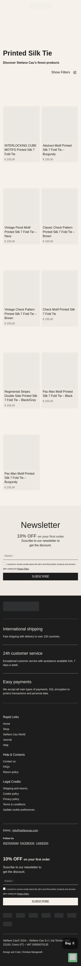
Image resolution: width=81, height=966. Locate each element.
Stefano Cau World (14, 734)
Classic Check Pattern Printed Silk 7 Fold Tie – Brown (59, 232)
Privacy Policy (23, 569)
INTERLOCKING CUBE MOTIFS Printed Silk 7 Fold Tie (20, 150)
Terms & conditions (14, 804)
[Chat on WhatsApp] (73, 957)
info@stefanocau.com (25, 830)
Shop (6, 729)
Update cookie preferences (19, 809)
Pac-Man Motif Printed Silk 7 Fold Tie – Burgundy (19, 478)
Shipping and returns (15, 788)
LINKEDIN (42, 843)
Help (5, 745)
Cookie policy (11, 793)
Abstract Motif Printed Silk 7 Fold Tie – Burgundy (57, 150)
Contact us (9, 761)
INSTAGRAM (11, 843)
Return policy (11, 772)
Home (6, 723)
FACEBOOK (27, 843)
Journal (7, 739)
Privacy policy (11, 799)
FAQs (6, 766)
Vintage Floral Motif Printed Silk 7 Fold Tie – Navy (20, 232)
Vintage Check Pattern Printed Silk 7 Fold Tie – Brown (20, 314)
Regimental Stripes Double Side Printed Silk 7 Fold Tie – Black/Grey (21, 396)
